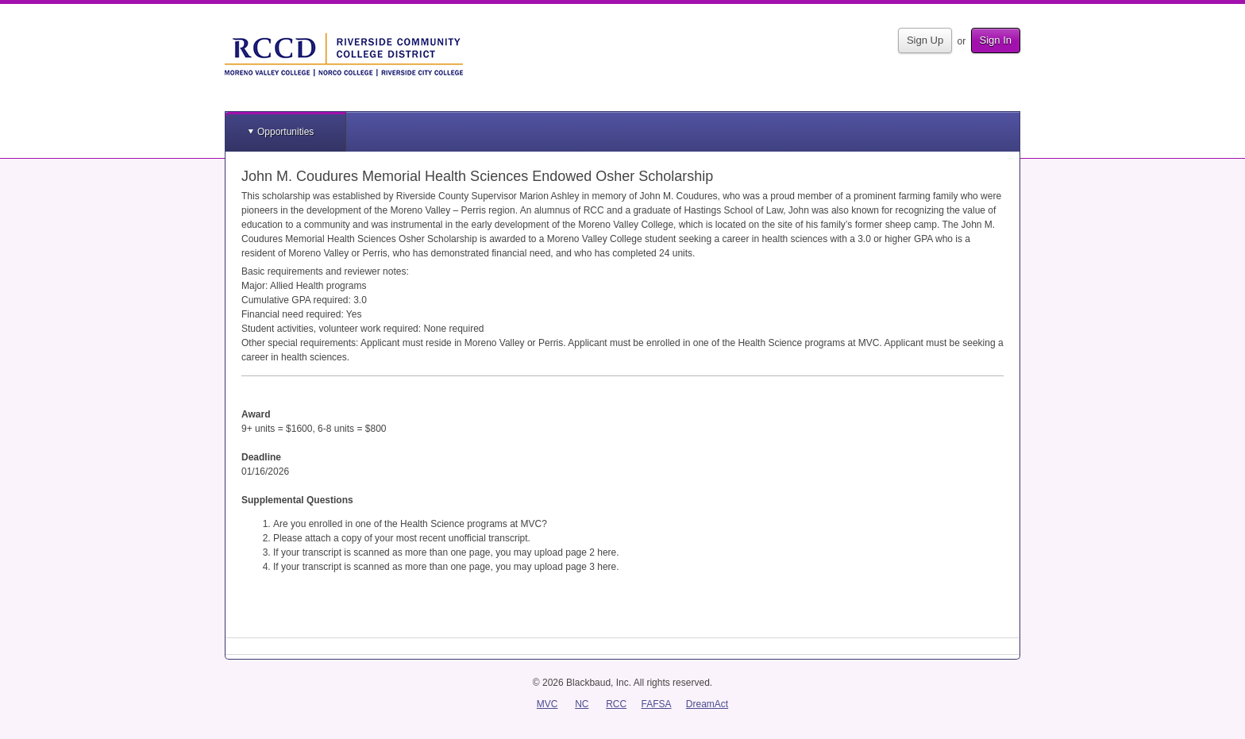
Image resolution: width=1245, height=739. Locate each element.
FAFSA (657, 704)
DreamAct (707, 704)
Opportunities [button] (285, 131)
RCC (616, 704)
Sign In (996, 40)
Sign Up (925, 40)
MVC (547, 704)
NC (581, 704)
